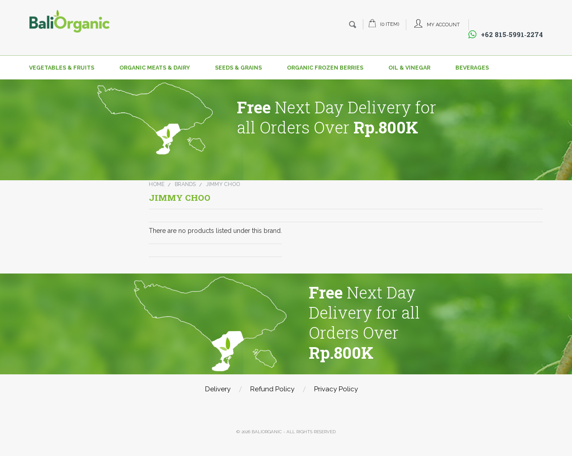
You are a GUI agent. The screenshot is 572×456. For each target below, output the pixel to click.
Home (156, 184)
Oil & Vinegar (409, 67)
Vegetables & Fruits (61, 67)
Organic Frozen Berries (325, 67)
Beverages (472, 67)
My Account (443, 25)
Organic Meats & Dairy (154, 67)
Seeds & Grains (238, 67)
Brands (185, 184)
